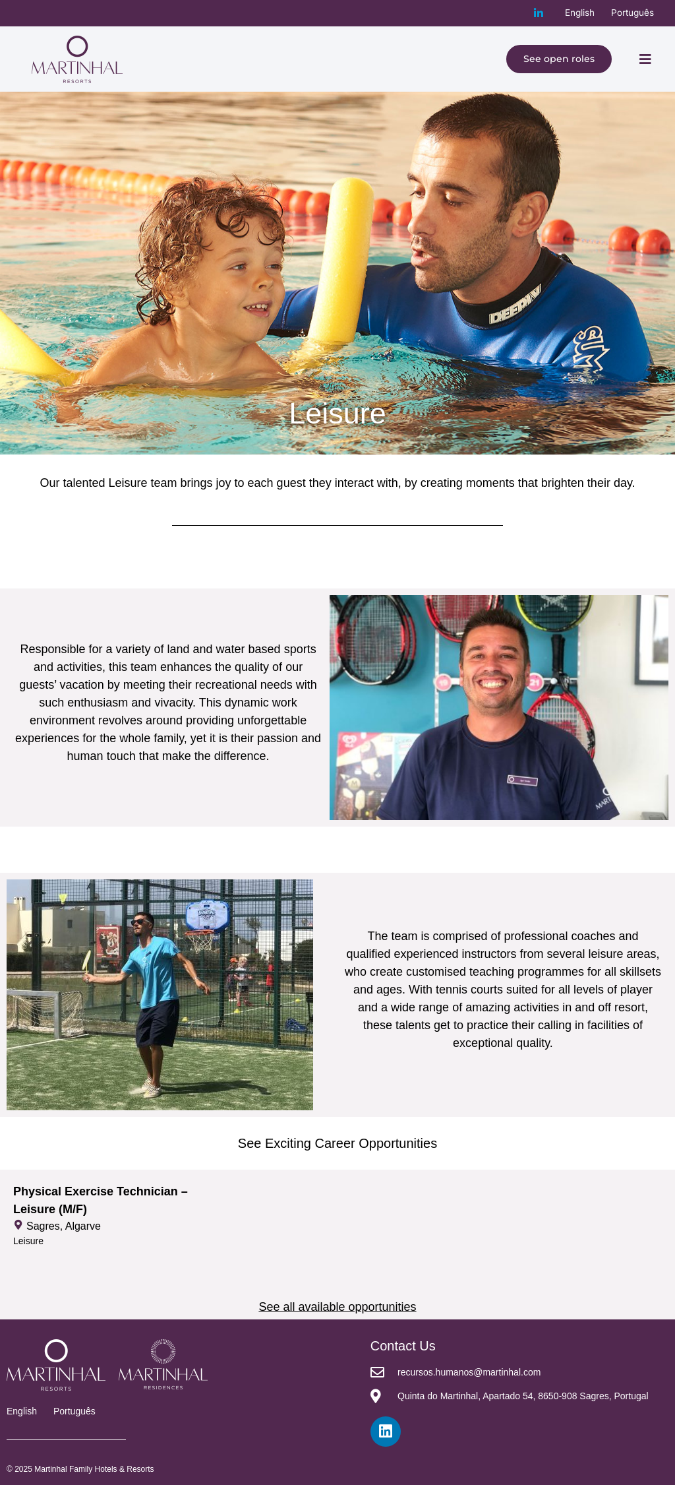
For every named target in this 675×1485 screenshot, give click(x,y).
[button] (645, 59)
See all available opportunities (337, 1306)
